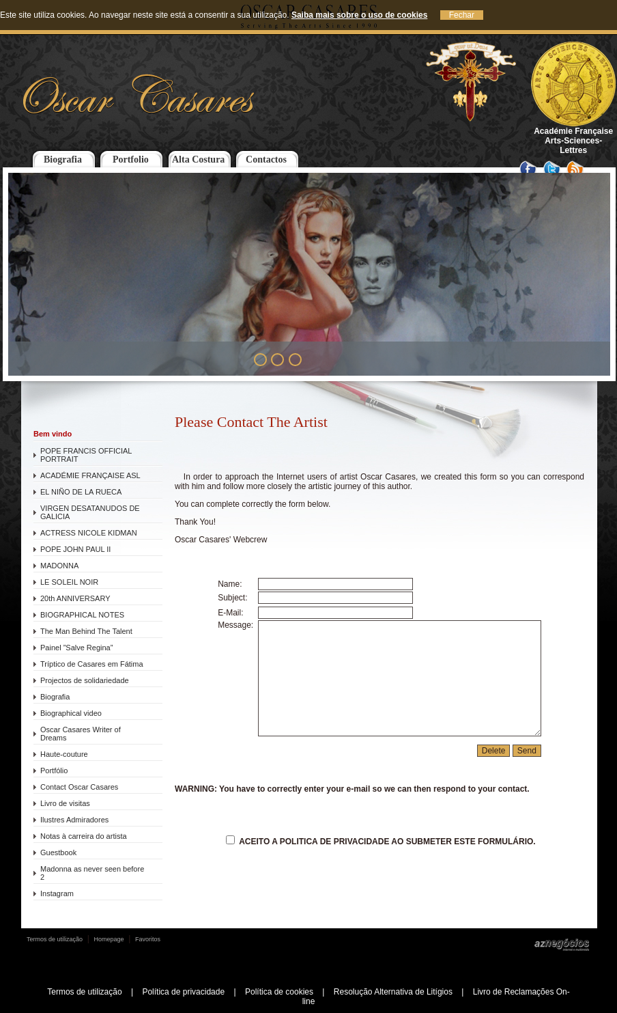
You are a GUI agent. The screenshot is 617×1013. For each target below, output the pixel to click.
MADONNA (59, 565)
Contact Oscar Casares (79, 787)
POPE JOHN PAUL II (75, 549)
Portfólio (54, 770)
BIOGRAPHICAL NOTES (82, 615)
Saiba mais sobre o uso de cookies (359, 15)
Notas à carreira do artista (83, 836)
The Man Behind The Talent (86, 631)
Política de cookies (279, 992)
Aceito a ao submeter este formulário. (380, 841)
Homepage (109, 939)
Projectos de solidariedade (84, 680)
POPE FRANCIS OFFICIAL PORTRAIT (86, 455)
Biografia (63, 159)
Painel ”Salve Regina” (76, 647)
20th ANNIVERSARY (75, 598)
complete (223, 504)
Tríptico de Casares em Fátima (91, 664)
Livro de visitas (65, 803)
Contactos (266, 159)
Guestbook (58, 852)
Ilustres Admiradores (74, 820)
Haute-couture (64, 754)
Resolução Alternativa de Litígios (393, 992)
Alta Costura (198, 159)
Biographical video (71, 713)
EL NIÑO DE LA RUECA (80, 492)
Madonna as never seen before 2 (92, 873)
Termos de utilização (55, 939)
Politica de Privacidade (335, 841)
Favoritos (147, 939)
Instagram (57, 893)
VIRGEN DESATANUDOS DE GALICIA (90, 512)
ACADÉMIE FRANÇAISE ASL (90, 475)
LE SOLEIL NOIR (69, 582)
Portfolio (131, 159)
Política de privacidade (183, 992)
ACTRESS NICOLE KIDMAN (88, 533)
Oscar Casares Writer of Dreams (80, 733)
